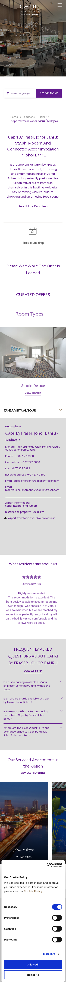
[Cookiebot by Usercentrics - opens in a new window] (47, 865)
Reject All (33, 974)
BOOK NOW (49, 93)
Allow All (33, 964)
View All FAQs (33, 671)
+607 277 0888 (24, 456)
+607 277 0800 (30, 462)
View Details (33, 402)
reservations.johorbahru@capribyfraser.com (32, 490)
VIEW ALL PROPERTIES (33, 773)
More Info (49, 953)
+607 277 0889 (20, 468)
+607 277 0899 (36, 474)
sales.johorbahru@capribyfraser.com (36, 481)
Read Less (41, 206)
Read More (25, 206)
